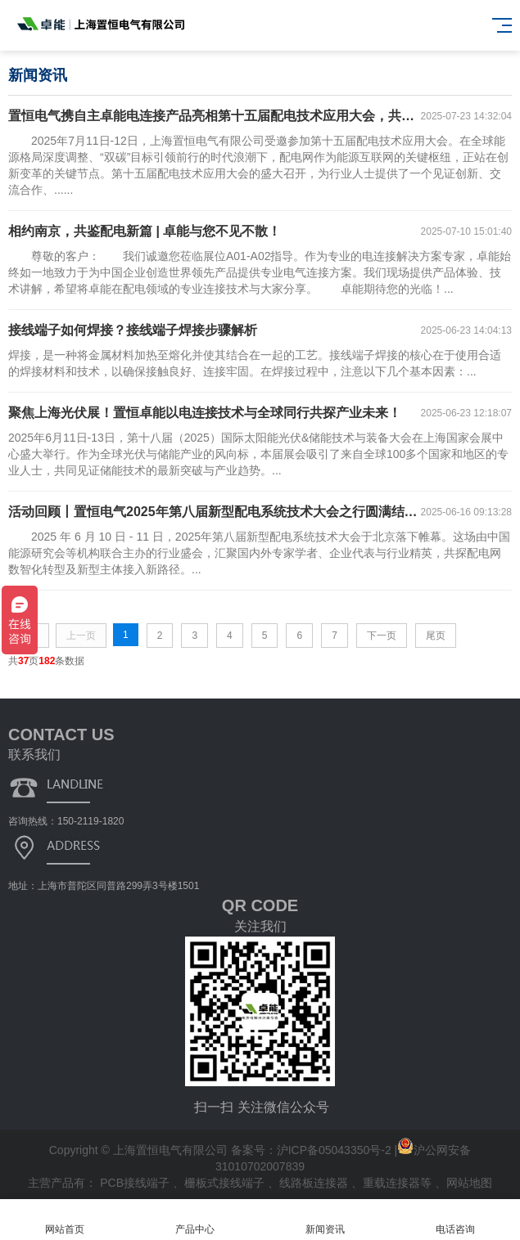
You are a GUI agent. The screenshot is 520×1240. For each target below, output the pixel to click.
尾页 (435, 635)
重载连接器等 (399, 1182)
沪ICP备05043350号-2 (334, 1150)
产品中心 (195, 1220)
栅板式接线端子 (226, 1182)
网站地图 (469, 1182)
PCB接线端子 (136, 1182)
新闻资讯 (325, 1220)
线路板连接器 (315, 1182)
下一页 (381, 635)
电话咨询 (455, 1220)
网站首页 (65, 1220)
